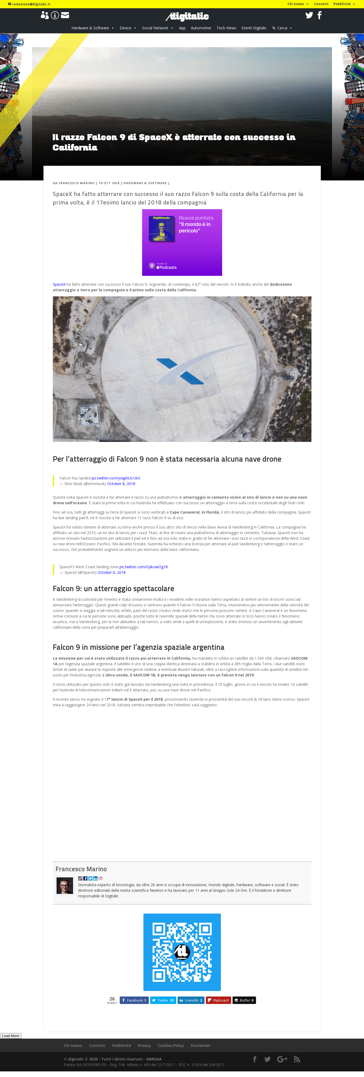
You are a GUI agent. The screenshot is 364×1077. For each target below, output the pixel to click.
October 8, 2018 (121, 483)
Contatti (321, 4)
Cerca (282, 27)
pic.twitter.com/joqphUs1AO (116, 478)
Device (125, 27)
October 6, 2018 (112, 572)
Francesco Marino (77, 183)
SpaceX (59, 284)
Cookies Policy (171, 1045)
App (182, 27)
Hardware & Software (90, 27)
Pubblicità (342, 4)
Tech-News (226, 27)
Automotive (201, 27)
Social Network (155, 27)
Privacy (144, 1045)
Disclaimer (200, 1045)
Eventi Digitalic (254, 27)
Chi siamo (295, 4)
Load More (10, 1036)
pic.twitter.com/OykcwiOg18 (143, 566)
